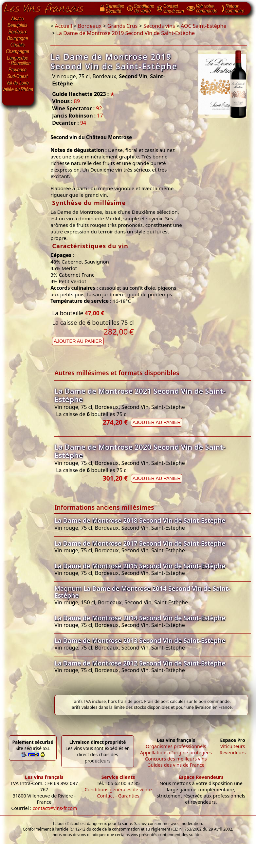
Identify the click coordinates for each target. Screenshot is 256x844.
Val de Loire (18, 82)
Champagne (18, 51)
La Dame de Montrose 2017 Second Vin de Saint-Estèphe (139, 543)
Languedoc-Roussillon (18, 60)
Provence (18, 69)
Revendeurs (233, 752)
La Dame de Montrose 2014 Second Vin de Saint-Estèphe (139, 618)
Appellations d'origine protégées (176, 752)
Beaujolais (18, 25)
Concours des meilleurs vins (176, 759)
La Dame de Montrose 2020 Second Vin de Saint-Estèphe (139, 451)
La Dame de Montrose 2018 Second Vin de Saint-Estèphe (139, 520)
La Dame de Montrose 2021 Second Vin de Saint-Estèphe (139, 395)
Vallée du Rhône (18, 89)
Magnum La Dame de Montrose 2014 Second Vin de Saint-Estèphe (142, 592)
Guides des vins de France (176, 765)
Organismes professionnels (176, 746)
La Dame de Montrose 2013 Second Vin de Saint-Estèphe (139, 640)
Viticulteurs (232, 746)
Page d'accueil (48, 7)
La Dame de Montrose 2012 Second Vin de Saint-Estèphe (139, 663)
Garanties (128, 796)
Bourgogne (18, 38)
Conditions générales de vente (118, 789)
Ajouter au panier (78, 341)
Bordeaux (18, 32)
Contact (105, 796)
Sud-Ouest (18, 76)
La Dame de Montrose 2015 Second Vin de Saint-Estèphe (139, 565)
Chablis (18, 45)
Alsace (18, 18)
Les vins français (44, 777)
